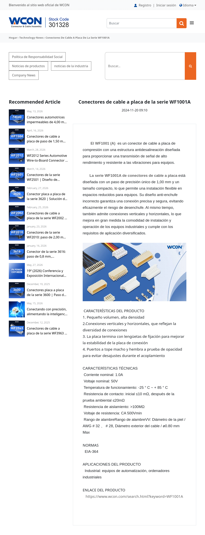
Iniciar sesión (166, 5)
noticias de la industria (71, 66)
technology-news (31, 37)
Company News (23, 75)
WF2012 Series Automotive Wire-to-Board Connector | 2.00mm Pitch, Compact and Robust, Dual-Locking (47, 158)
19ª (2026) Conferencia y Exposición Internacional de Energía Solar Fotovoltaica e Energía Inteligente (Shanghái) (45, 273)
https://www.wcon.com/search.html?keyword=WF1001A (134, 496)
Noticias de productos (28, 66)
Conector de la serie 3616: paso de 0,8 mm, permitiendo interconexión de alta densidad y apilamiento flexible (47, 254)
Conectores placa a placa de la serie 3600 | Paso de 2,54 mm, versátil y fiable (46, 292)
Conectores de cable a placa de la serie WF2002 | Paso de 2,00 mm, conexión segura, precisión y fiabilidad (47, 215)
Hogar (13, 37)
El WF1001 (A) (102, 143)
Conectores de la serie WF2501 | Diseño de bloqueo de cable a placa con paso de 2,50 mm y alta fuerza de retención (47, 177)
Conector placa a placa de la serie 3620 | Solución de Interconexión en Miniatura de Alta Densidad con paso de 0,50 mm (47, 196)
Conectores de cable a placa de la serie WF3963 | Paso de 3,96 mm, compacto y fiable (46, 331)
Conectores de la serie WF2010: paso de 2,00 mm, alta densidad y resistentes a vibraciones (47, 235)
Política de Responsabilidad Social (37, 57)
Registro (143, 5)
